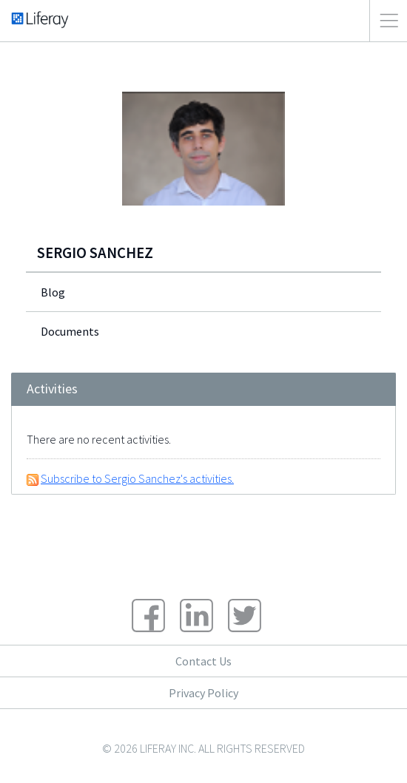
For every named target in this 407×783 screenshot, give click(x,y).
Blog (53, 292)
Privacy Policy (203, 692)
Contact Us (203, 661)
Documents (70, 331)
